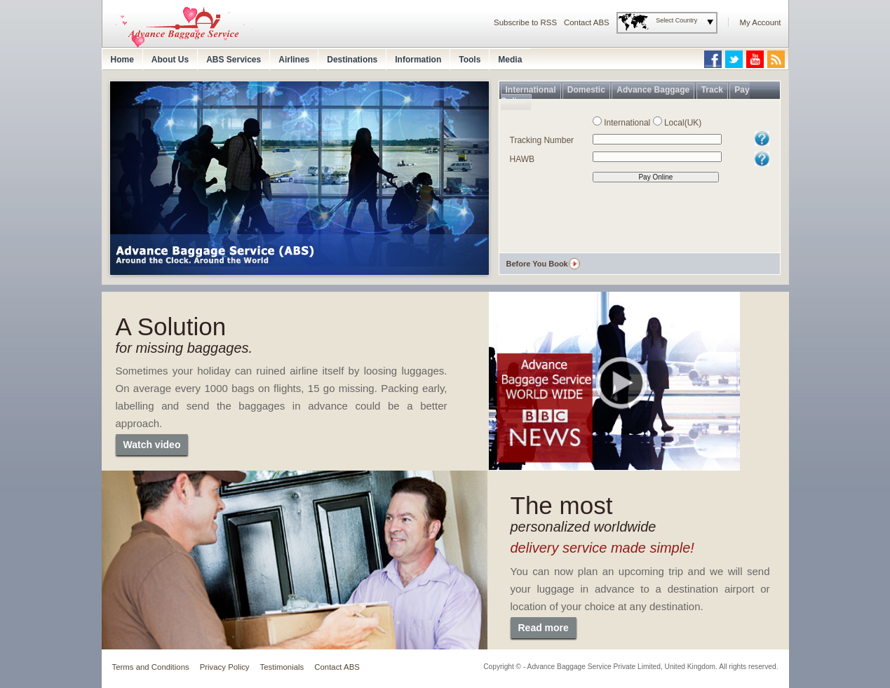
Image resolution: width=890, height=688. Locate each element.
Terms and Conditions (150, 667)
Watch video (152, 444)
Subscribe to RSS (525, 22)
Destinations (352, 60)
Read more (543, 627)
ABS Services (233, 60)
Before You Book (537, 263)
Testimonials (282, 667)
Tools (469, 60)
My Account (760, 22)
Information (418, 60)
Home (122, 60)
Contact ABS (586, 22)
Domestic (586, 90)
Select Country (676, 20)
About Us (170, 60)
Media (510, 60)
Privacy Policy (225, 667)
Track (712, 90)
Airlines (293, 60)
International (531, 90)
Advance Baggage (652, 90)
